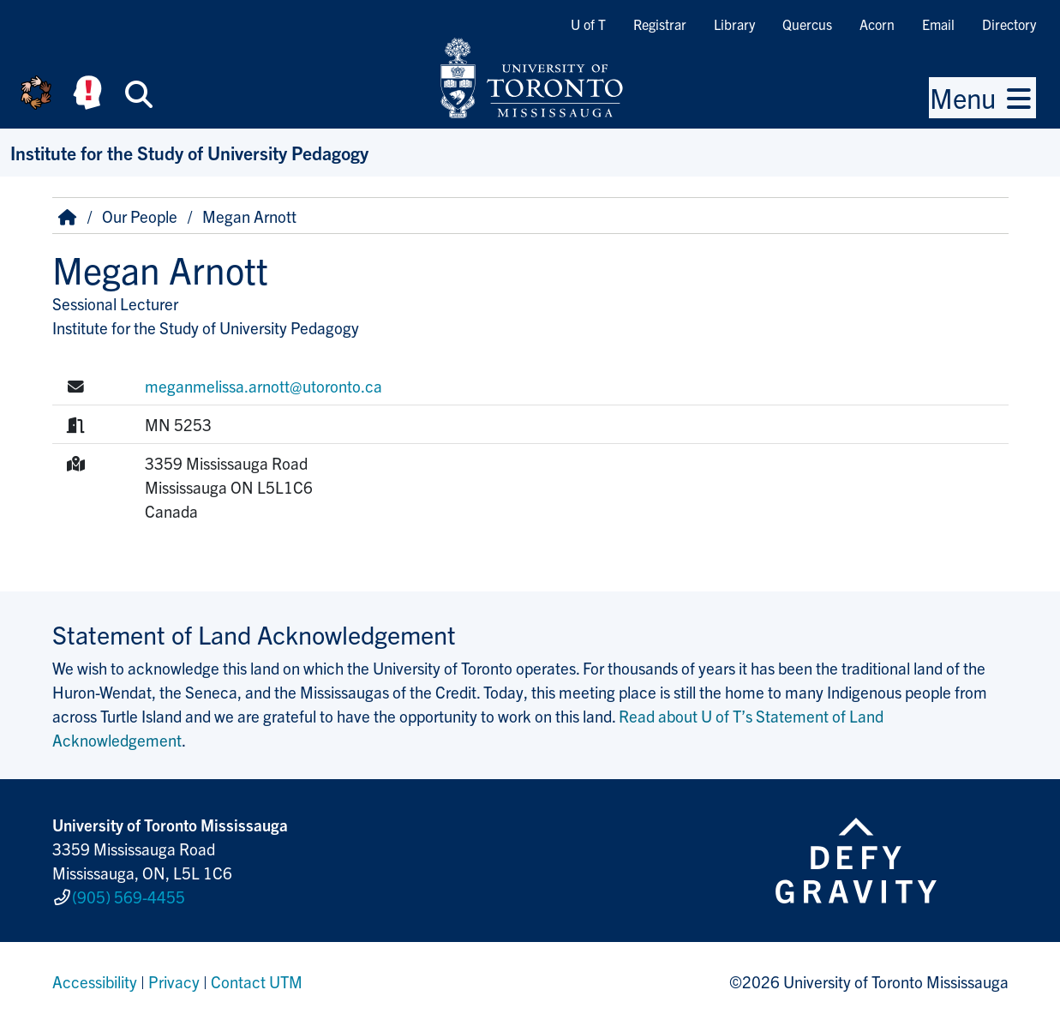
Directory (1009, 24)
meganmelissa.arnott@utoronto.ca (263, 385)
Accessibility (94, 974)
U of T (588, 24)
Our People (139, 216)
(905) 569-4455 (128, 893)
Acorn (877, 24)
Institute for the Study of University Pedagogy (189, 152)
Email (938, 24)
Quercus (807, 24)
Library (734, 24)
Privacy (174, 974)
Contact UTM (256, 974)
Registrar (659, 24)
